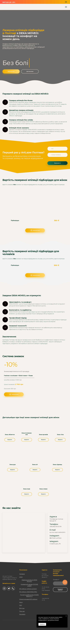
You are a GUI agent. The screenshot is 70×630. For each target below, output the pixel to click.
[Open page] (9, 429)
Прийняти (42, 624)
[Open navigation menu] (66, 1)
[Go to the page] (8, 2)
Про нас (22, 611)
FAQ (20, 605)
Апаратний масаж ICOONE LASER (29, 585)
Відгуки (21, 608)
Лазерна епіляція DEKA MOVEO (29, 580)
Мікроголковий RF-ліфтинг (28, 599)
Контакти (22, 614)
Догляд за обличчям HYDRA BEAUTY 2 (29, 595)
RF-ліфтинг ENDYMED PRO (28, 592)
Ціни (21, 577)
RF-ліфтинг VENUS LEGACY (28, 589)
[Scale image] (35, 202)
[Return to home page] (7, 6)
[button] (11, 71)
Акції (21, 602)
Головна (22, 574)
